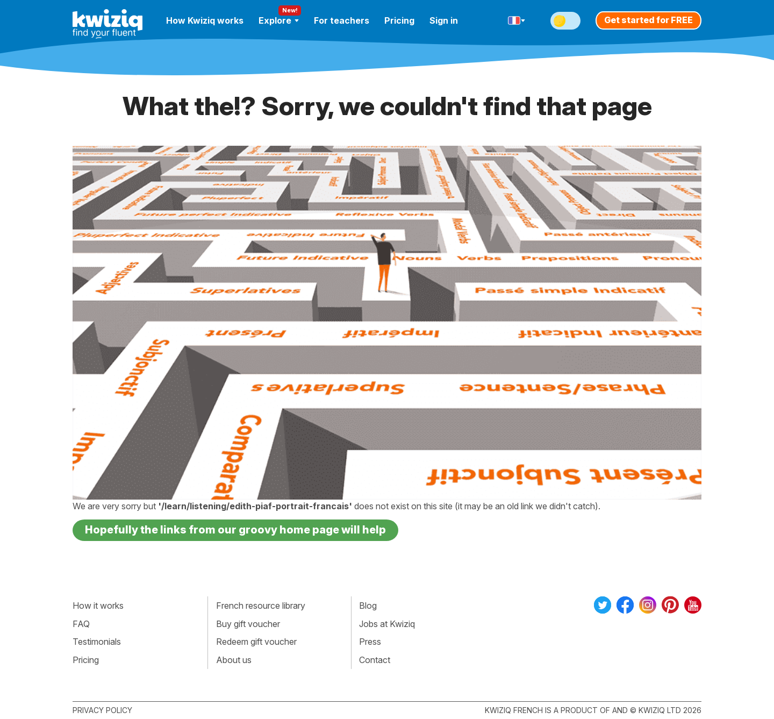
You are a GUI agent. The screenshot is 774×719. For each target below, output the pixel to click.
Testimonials (97, 641)
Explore (279, 20)
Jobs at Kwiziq (387, 623)
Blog (368, 605)
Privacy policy (102, 710)
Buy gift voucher (248, 623)
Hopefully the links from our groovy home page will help (235, 529)
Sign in (443, 20)
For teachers (341, 20)
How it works (98, 605)
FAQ (81, 623)
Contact (374, 659)
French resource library (260, 605)
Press (370, 641)
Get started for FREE (648, 20)
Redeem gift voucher (256, 641)
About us (234, 659)
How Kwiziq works (204, 20)
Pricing (399, 20)
